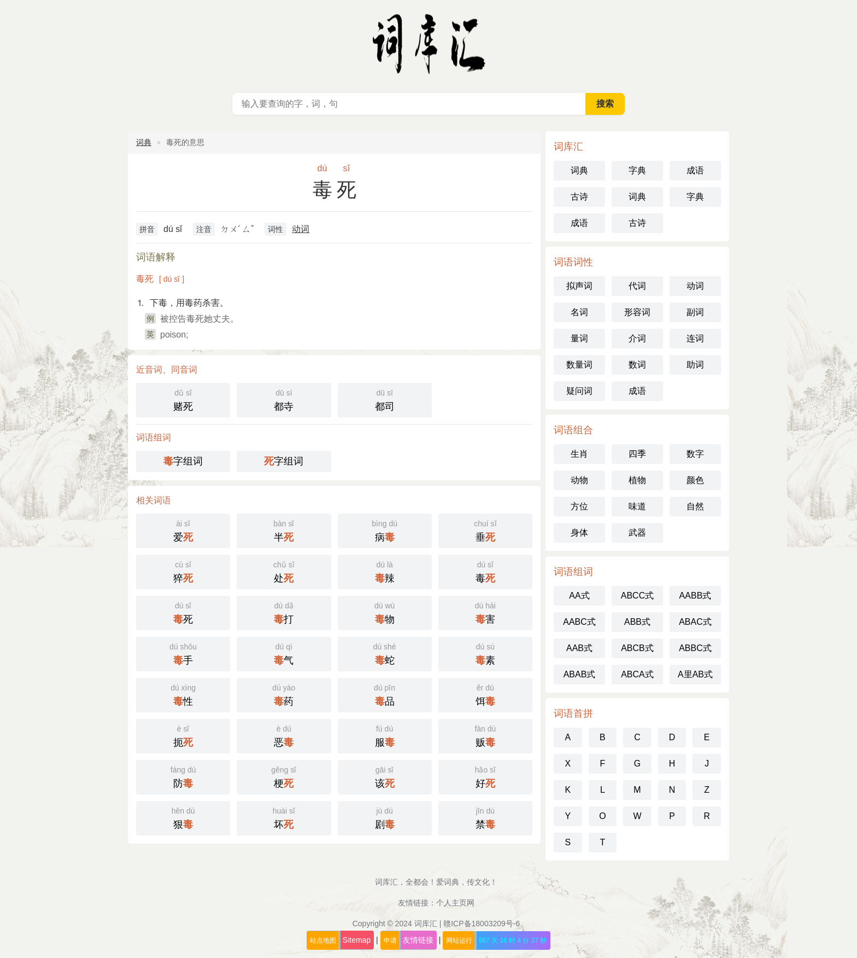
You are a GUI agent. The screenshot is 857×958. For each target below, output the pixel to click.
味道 (637, 506)
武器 (637, 532)
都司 (385, 399)
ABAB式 (579, 674)
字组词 (183, 461)
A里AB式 (695, 674)
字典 (637, 170)
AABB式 (695, 595)
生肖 (579, 453)
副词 (695, 312)
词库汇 (425, 923)
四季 (637, 453)
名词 (579, 312)
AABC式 (579, 621)
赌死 (183, 399)
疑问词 (579, 391)
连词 (695, 338)
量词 (579, 338)
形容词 (637, 312)
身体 (579, 532)
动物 (579, 480)
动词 (300, 229)
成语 (695, 170)
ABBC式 (695, 648)
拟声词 (579, 286)
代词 (637, 286)
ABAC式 (695, 621)
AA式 (579, 595)
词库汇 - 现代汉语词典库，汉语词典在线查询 (428, 44)
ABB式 (637, 621)
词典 (143, 142)
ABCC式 (637, 595)
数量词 (579, 364)
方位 (579, 506)
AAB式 (579, 648)
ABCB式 (637, 648)
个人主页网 (455, 902)
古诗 (579, 196)
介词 (637, 338)
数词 (637, 364)
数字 (695, 453)
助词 (695, 364)
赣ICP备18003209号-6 (481, 923)
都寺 (283, 399)
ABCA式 (637, 674)
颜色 (695, 480)
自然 (695, 506)
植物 (637, 480)
